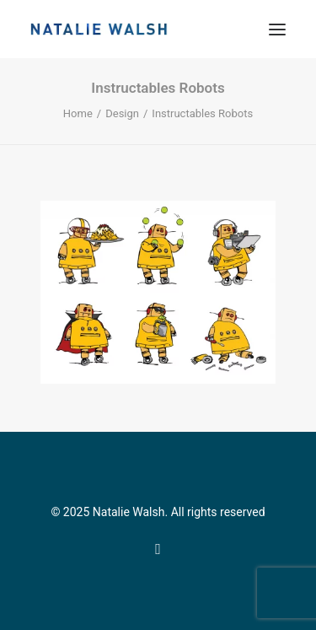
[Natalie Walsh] (99, 29)
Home (78, 113)
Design (122, 113)
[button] (277, 29)
